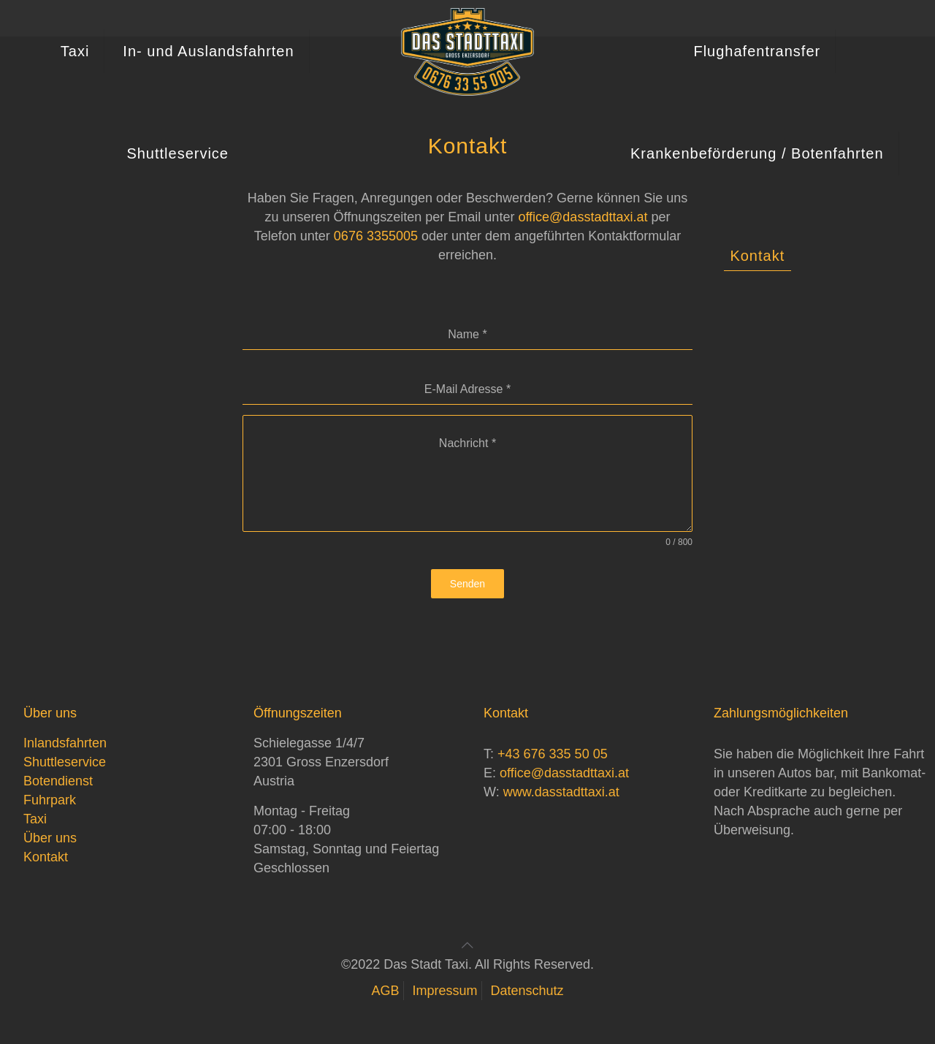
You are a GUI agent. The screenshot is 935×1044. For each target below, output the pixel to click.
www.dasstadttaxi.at (561, 792)
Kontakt (45, 857)
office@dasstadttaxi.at (564, 773)
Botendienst (58, 781)
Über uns (50, 838)
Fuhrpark (49, 800)
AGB (385, 990)
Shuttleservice (64, 762)
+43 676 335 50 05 (552, 754)
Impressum (444, 990)
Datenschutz (527, 990)
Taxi (35, 819)
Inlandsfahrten (65, 743)
